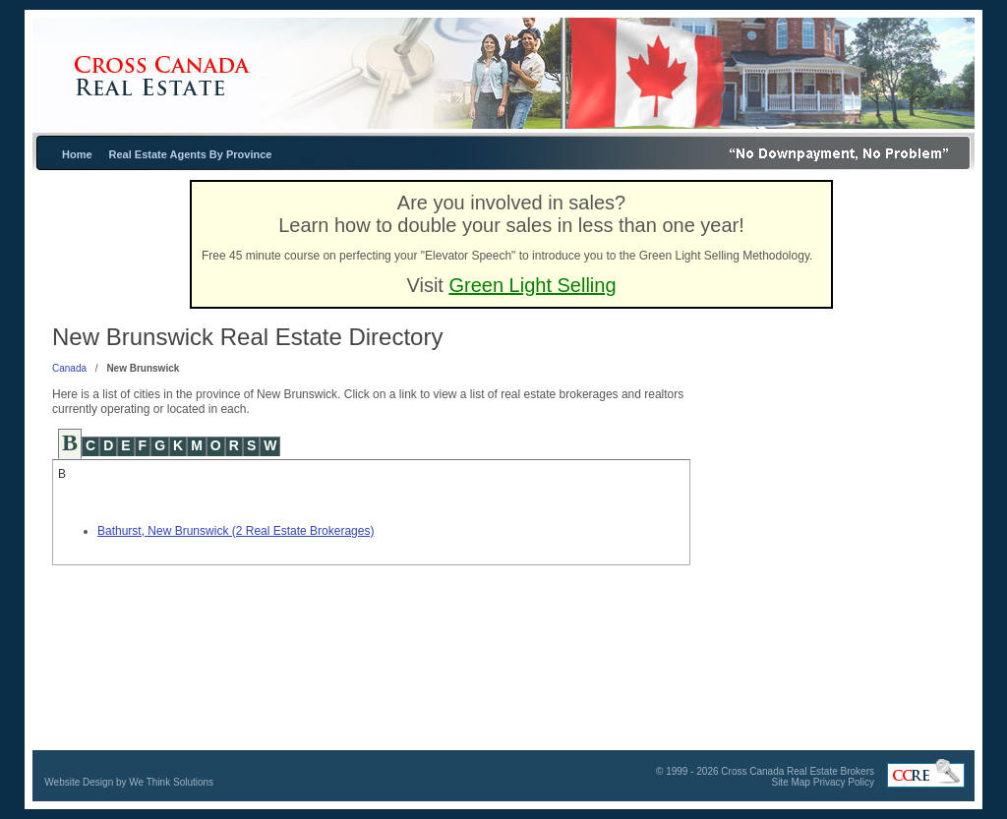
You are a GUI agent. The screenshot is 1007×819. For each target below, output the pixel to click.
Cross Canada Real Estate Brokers (797, 771)
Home (77, 154)
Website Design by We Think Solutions (128, 782)
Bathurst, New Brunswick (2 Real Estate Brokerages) (235, 531)
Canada (69, 368)
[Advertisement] (833, 510)
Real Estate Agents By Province (190, 154)
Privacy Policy (843, 782)
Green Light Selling (532, 285)
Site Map (790, 782)
